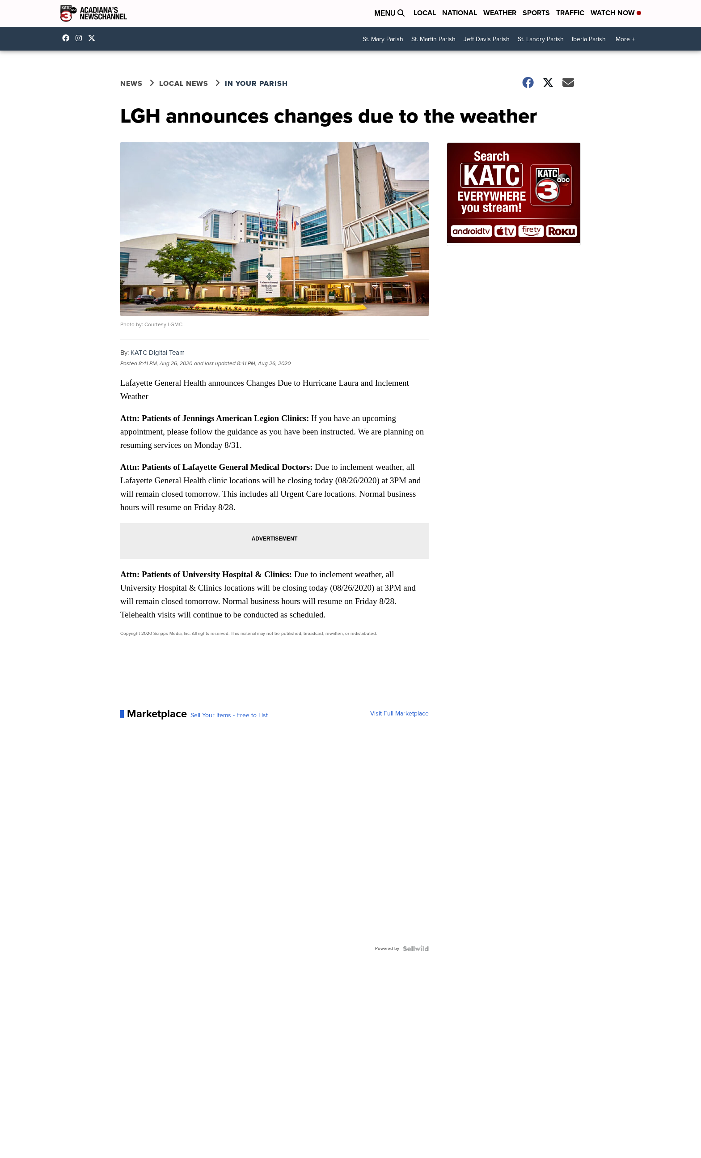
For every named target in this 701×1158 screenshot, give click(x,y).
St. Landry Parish (541, 39)
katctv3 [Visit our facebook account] (68, 38)
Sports (536, 13)
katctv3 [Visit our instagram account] (81, 38)
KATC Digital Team (158, 353)
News (131, 83)
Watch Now (616, 13)
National (459, 13)
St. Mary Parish (383, 39)
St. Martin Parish (433, 39)
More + (625, 39)
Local (425, 13)
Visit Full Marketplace (399, 714)
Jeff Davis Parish (487, 39)
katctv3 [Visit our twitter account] (94, 38)
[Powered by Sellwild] (416, 948)
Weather (499, 13)
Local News (183, 83)
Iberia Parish (589, 39)
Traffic (570, 13)
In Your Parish (256, 83)
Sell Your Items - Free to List (229, 715)
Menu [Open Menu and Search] (389, 13)
